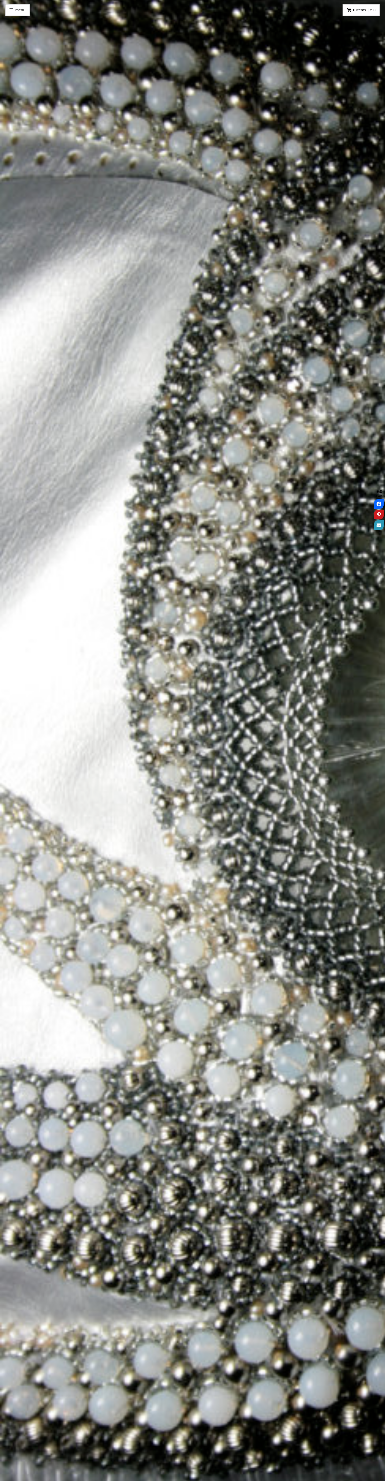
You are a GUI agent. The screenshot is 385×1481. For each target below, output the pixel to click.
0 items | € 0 (364, 9)
